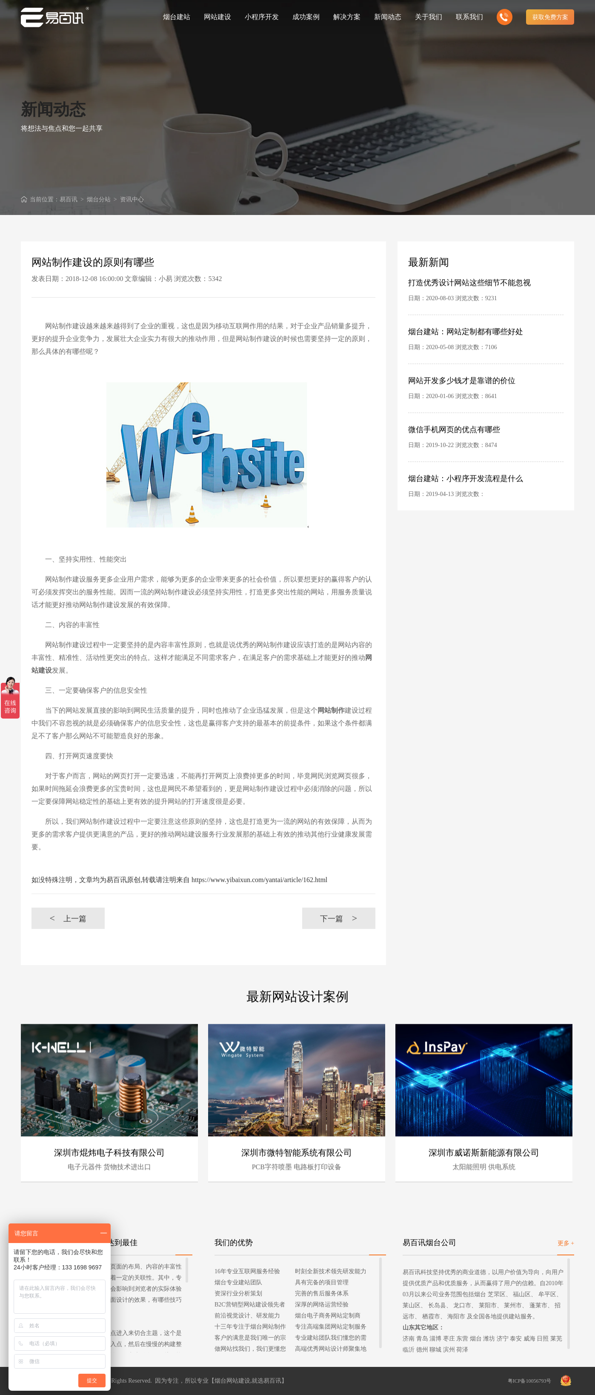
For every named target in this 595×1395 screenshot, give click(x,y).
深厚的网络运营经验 (322, 1304)
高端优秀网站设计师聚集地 (330, 1349)
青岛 (422, 1338)
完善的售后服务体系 (322, 1293)
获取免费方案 (550, 17)
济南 (409, 1338)
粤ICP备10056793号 (530, 1381)
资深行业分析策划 (238, 1293)
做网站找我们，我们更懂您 (250, 1349)
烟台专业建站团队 (238, 1282)
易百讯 (68, 199)
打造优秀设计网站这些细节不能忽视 (469, 294)
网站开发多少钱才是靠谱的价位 (461, 392)
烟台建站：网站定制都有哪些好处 (465, 343)
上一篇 (67, 930)
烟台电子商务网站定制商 (327, 1315)
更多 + (566, 1243)
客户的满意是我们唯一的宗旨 (250, 1339)
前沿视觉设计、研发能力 (247, 1315)
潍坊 (489, 1338)
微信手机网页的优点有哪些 (454, 441)
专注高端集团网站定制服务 (330, 1326)
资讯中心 (132, 199)
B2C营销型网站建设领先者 (250, 1304)
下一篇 (338, 930)
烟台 (476, 1338)
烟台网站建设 (232, 1381)
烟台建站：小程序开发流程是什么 (465, 490)
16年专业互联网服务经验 (247, 1271)
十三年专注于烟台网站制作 (250, 1326)
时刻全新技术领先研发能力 (330, 1271)
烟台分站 (99, 199)
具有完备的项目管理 (322, 1282)
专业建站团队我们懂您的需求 (330, 1339)
